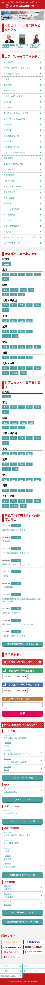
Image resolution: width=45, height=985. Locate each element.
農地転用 (6, 541)
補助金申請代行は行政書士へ (14, 636)
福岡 (5, 368)
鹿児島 (14, 373)
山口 (37, 347)
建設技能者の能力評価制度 (13, 530)
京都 (21, 331)
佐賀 (13, 368)
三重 (21, 321)
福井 (29, 305)
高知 (21, 357)
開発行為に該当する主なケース (15, 564)
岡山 (5, 347)
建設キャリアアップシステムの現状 (17, 624)
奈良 (29, 331)
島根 (29, 347)
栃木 (21, 295)
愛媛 (29, 357)
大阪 (5, 331)
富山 (13, 305)
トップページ (6, 966)
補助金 (5, 576)
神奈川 (14, 290)
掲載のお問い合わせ (8, 976)
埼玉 (23, 290)
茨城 (5, 295)
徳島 (13, 357)
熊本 (21, 368)
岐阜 (29, 321)
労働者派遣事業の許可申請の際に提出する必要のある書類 (21, 600)
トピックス (16, 526)
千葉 (31, 290)
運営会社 (27, 966)
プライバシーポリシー (32, 971)
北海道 (6, 264)
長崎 (37, 368)
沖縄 (23, 373)
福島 (5, 279)
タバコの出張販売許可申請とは (15, 553)
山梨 (37, 305)
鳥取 (21, 347)
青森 (5, 274)
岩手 (13, 274)
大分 (29, 368)
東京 (5, 290)
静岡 (5, 321)
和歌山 (6, 336)
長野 (5, 310)
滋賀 (13, 331)
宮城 (29, 274)
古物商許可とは (9, 587)
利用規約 (4, 971)
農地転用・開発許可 (11, 613)
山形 (37, 274)
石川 (21, 305)
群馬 (13, 295)
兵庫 (15, 336)
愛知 (13, 321)
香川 (5, 357)
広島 (13, 347)
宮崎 (5, 373)
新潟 (5, 305)
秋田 (21, 274)
